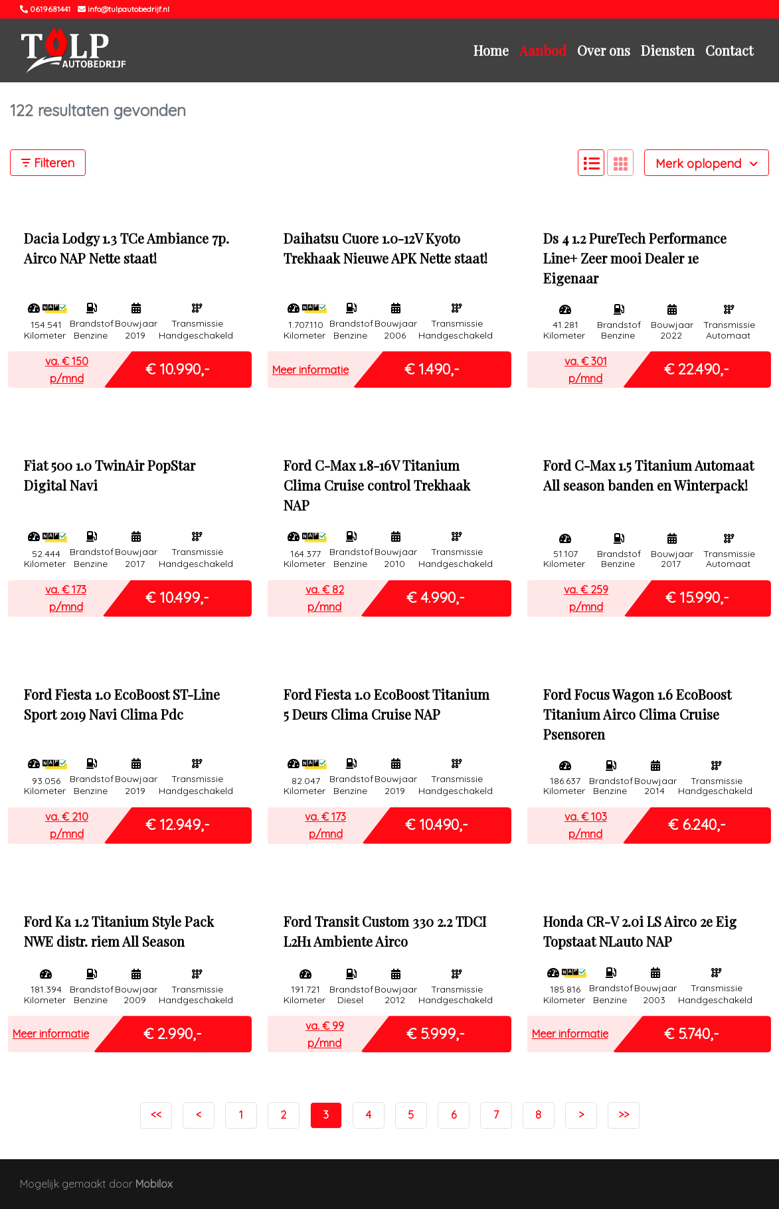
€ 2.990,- (172, 1033)
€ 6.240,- (697, 825)
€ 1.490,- (432, 368)
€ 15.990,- (697, 597)
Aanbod (542, 50)
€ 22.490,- (696, 368)
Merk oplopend (706, 163)
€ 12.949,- (177, 825)
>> (623, 1114)
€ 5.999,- (435, 1033)
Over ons (603, 50)
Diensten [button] (668, 50)
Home (491, 50)
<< (156, 1114)
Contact (729, 50)
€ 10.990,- (177, 368)
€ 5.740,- (691, 1033)
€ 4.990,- (435, 597)
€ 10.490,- (436, 825)
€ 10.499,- (177, 597)
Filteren (47, 163)
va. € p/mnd (66, 370)
